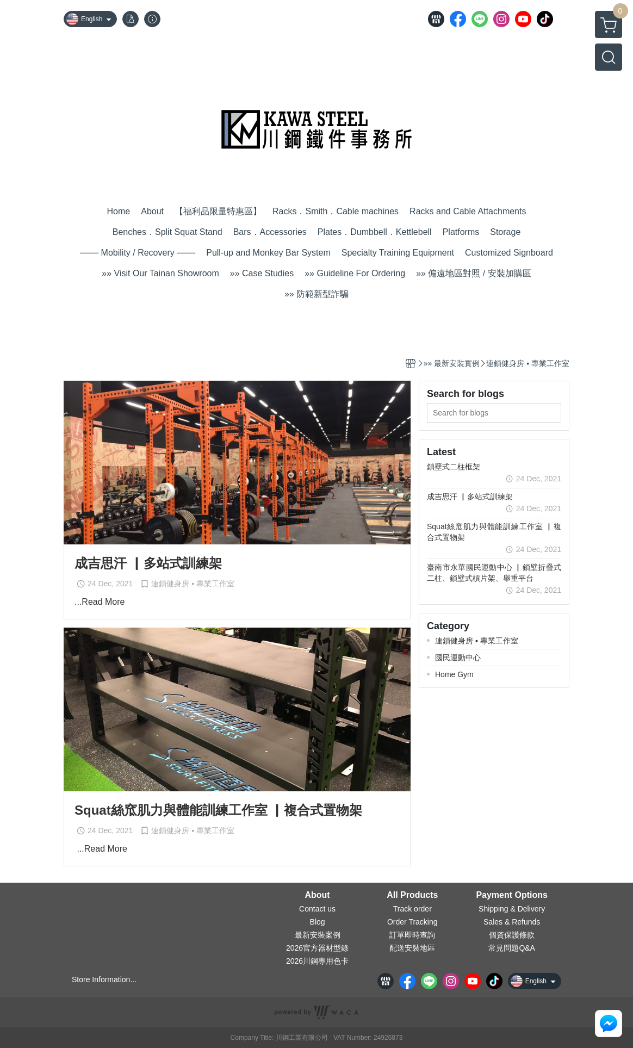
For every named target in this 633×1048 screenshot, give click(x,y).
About (317, 895)
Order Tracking (412, 922)
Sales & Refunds (511, 922)
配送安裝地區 (412, 948)
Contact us (317, 909)
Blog (317, 922)
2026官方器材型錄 (317, 948)
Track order (412, 909)
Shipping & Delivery (512, 909)
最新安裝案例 (317, 935)
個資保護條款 (512, 935)
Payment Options (512, 895)
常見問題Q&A (511, 948)
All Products (412, 895)
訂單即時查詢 (412, 935)
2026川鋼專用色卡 (317, 961)
